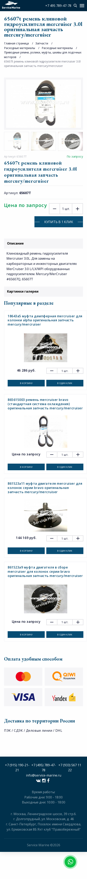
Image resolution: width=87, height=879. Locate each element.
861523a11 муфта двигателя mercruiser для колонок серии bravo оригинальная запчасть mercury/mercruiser (45, 487)
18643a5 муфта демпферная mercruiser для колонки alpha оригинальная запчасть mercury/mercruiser (45, 320)
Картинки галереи (43, 291)
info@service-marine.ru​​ (43, 775)
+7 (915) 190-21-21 (17, 767)
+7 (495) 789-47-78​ (43, 767)
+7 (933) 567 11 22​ (69, 767)
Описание (43, 243)
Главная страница (16, 43)
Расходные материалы (19, 48)
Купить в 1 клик (58, 222)
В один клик (64, 383)
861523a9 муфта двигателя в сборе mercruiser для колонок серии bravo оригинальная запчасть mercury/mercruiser (45, 571)
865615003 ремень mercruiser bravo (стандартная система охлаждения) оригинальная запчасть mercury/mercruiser (45, 403)
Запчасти (41, 43)
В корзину (26, 383)
